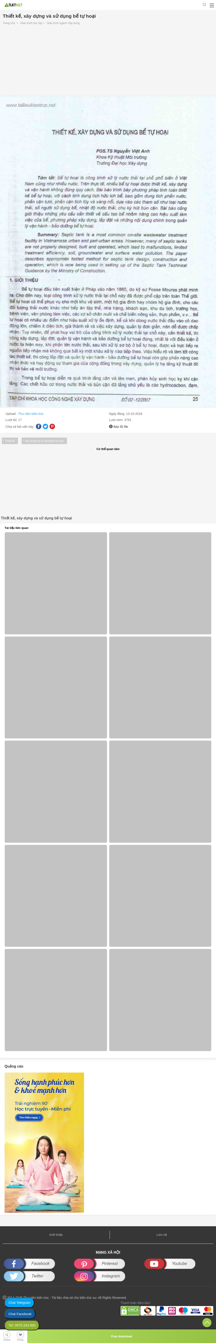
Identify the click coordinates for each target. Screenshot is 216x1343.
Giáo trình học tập (31, 23)
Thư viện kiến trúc (31, 414)
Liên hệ (161, 1234)
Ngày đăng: (117, 414)
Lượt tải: (11, 420)
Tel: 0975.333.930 (21, 1325)
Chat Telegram (19, 1302)
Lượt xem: (116, 420)
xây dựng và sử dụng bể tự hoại (44, 441)
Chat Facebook (20, 1314)
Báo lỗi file (120, 426)
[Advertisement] (108, 61)
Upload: (11, 414)
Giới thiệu (56, 1234)
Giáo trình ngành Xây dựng (63, 23)
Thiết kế (10, 441)
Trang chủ (9, 23)
